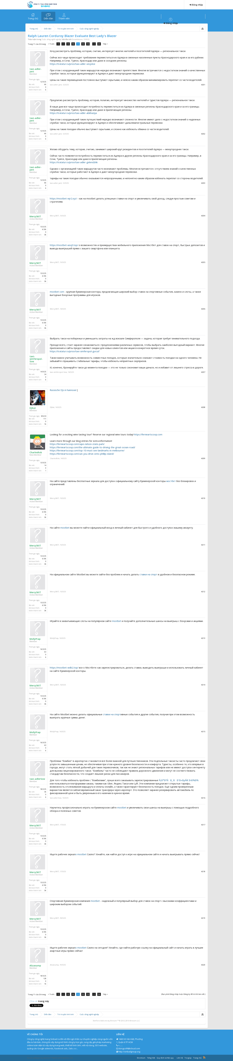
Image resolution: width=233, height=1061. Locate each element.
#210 (203, 498)
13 (89, 44)
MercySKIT (35, 216)
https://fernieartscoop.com (148, 434)
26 (100, 44)
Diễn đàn (48, 18)
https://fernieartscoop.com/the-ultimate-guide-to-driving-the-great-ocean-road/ (92, 447)
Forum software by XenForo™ (50, 1058)
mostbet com (57, 291)
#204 (203, 215)
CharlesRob (36, 452)
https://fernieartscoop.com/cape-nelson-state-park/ (77, 444)
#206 (203, 309)
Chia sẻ (34, 1001)
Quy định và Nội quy (165, 1058)
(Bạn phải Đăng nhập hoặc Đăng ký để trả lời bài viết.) (183, 994)
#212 (203, 591)
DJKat (33, 408)
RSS (204, 1057)
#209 (203, 458)
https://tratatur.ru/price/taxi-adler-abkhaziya (73, 113)
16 (45, 424)
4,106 (44, 229)
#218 (203, 871)
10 (74, 44)
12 (84, 44)
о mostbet (80, 854)
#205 (203, 262)
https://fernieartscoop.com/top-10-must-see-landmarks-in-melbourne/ (87, 450)
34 (45, 374)
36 (45, 235)
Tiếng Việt (151, 1058)
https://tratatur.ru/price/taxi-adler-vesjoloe (72, 63)
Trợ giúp (188, 1058)
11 (79, 44)
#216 (203, 798)
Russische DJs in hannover (63, 390)
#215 (203, 731)
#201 (203, 84)
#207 (203, 372)
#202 (203, 134)
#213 (203, 638)
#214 (203, 685)
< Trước (51, 44)
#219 (203, 918)
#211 (203, 545)
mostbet (64, 527)
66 (45, 84)
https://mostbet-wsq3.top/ (64, 245)
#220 (203, 965)
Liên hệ (180, 1058)
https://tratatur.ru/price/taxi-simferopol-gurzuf (74, 351)
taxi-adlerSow (37, 779)
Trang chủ (33, 18)
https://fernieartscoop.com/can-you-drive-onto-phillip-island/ (82, 453)
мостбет (171, 481)
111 (44, 419)
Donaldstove (77, 39)
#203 (203, 183)
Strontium (141, 1058)
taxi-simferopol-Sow (36, 359)
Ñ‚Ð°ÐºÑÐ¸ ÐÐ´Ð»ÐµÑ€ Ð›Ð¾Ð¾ (178, 780)
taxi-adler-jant (35, 70)
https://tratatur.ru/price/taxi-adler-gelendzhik (74, 162)
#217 (203, 824)
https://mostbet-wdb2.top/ (64, 667)
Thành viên (64, 18)
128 (44, 978)
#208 (203, 407)
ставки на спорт (148, 574)
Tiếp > (106, 44)
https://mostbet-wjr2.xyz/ (63, 198)
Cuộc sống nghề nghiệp (51, 39)
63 (45, 652)
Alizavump (35, 965)
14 (45, 465)
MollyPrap (35, 639)
